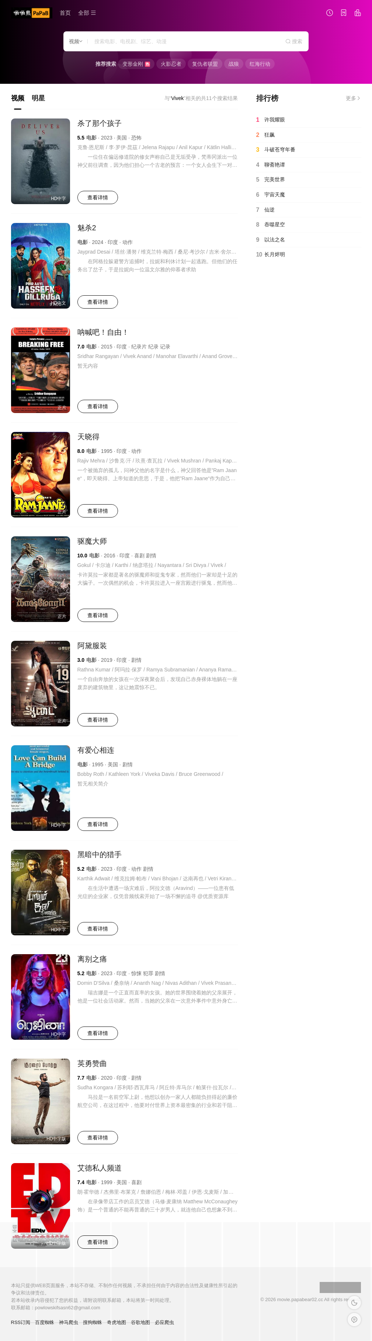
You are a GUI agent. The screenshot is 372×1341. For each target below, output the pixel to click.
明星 (38, 98)
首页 (65, 13)
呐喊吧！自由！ (103, 332)
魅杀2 (86, 228)
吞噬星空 (270, 224)
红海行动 (260, 64)
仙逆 (265, 210)
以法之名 (270, 240)
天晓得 (88, 437)
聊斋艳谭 (270, 165)
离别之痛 (92, 959)
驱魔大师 (92, 541)
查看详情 (97, 197)
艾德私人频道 (99, 1168)
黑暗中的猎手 (99, 854)
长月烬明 (270, 254)
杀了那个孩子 (99, 123)
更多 (353, 98)
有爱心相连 (95, 750)
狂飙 (265, 135)
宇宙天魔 (270, 195)
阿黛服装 (92, 646)
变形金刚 (136, 64)
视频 (17, 98)
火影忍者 (171, 64)
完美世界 (270, 179)
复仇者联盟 (205, 64)
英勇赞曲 (92, 1063)
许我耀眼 (270, 120)
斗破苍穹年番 (275, 150)
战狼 (234, 64)
